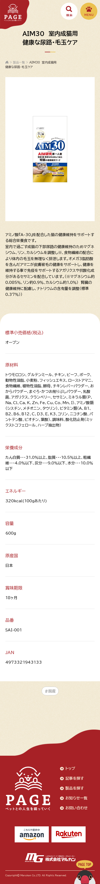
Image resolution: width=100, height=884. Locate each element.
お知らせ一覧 (76, 798)
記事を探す (74, 778)
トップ (70, 768)
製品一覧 (19, 62)
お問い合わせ (76, 808)
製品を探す (74, 788)
